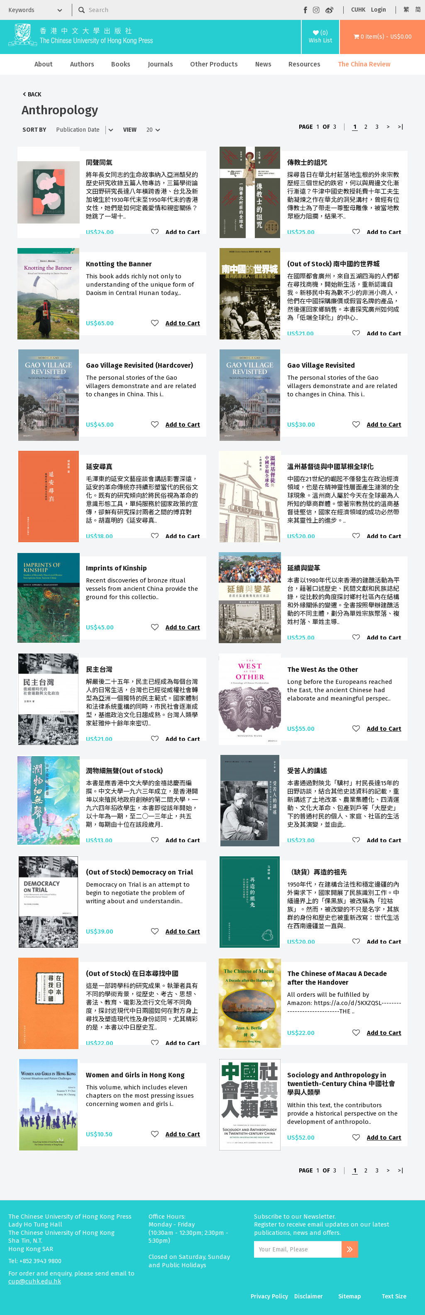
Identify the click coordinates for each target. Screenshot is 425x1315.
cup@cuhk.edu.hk (34, 1281)
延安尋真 (99, 467)
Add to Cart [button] (183, 232)
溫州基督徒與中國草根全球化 (330, 467)
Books (120, 64)
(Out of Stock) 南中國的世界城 (333, 264)
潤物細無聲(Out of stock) (124, 771)
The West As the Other (322, 669)
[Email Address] (298, 1249)
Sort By (34, 129)
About (43, 64)
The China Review (364, 64)
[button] (382, 37)
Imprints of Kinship (116, 568)
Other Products (214, 64)
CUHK (358, 9)
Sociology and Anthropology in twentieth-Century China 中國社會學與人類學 (341, 1084)
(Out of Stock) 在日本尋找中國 (132, 974)
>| (400, 126)
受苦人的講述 (307, 771)
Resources (304, 64)
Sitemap (349, 1296)
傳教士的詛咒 (307, 163)
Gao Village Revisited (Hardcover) (139, 365)
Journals (160, 64)
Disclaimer (308, 1296)
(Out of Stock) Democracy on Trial (139, 872)
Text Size (394, 1296)
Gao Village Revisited (321, 365)
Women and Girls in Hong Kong (135, 1075)
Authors (82, 64)
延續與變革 (303, 568)
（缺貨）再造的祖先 (317, 872)
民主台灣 (99, 669)
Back (34, 94)
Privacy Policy (269, 1296)
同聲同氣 (99, 163)
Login (378, 9)
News (263, 64)
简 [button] (418, 9)
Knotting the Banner (119, 264)
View (130, 129)
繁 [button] (406, 9)
